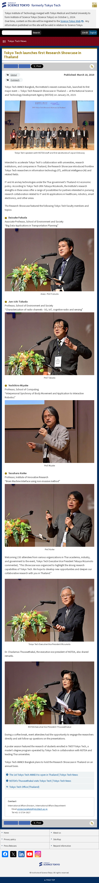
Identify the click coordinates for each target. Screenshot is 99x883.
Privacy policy (10, 839)
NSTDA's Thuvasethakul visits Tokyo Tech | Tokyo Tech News (40, 780)
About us (57, 832)
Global (13, 74)
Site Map (57, 839)
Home (6, 832)
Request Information (62, 845)
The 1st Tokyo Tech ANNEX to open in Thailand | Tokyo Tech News (43, 774)
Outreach (14, 80)
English (93, 32)
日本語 (85, 32)
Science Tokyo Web (70, 21)
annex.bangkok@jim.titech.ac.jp (32, 809)
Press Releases (10, 845)
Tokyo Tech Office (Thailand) (24, 786)
